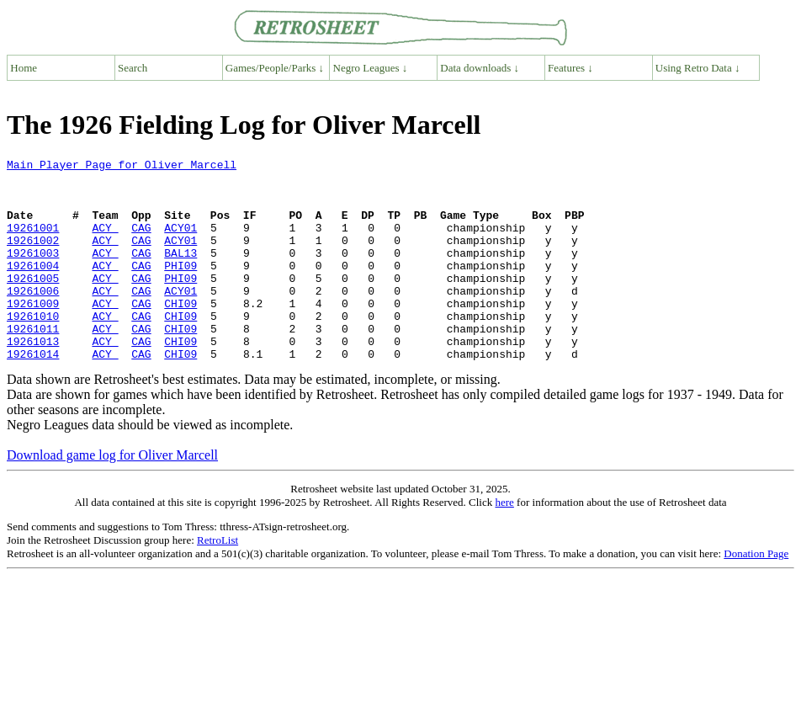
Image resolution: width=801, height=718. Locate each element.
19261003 (33, 272)
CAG (141, 242)
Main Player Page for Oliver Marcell (121, 166)
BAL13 (180, 272)
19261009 (33, 333)
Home (23, 67)
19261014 (33, 394)
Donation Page (756, 594)
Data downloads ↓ (479, 67)
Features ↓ (570, 67)
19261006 (33, 318)
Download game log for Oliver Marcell (112, 495)
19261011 (33, 363)
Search (132, 67)
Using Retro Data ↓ (697, 67)
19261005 (33, 303)
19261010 (33, 348)
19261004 (33, 287)
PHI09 (180, 287)
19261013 (33, 378)
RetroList (217, 580)
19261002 (33, 257)
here (504, 542)
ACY (105, 242)
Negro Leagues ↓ (370, 67)
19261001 (33, 242)
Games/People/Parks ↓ (274, 67)
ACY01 (180, 242)
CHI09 (180, 333)
